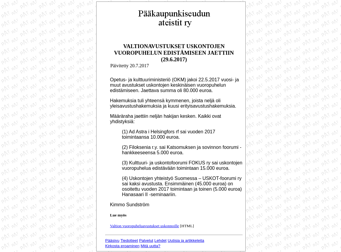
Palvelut (146, 240)
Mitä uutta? (150, 246)
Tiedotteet (129, 240)
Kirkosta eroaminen (122, 246)
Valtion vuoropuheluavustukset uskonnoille (144, 226)
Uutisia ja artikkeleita (186, 240)
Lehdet (161, 240)
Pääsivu (112, 240)
